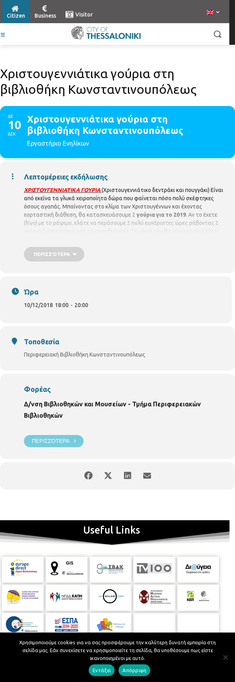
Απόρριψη (134, 670)
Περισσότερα (54, 441)
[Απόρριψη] (225, 657)
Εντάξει (102, 670)
